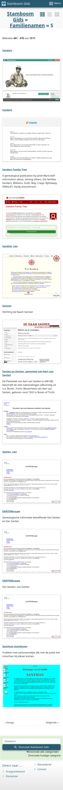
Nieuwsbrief (44, 764)
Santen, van (9, 452)
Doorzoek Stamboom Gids (31, 747)
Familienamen (27, 25)
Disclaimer (12, 776)
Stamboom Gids (16, 4)
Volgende (51, 722)
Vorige (10, 722)
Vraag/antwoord (15, 771)
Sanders (7, 50)
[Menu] (55, 3)
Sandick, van (10, 246)
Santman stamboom (14, 646)
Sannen (6, 305)
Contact (41, 769)
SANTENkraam (11, 511)
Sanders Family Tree (14, 169)
